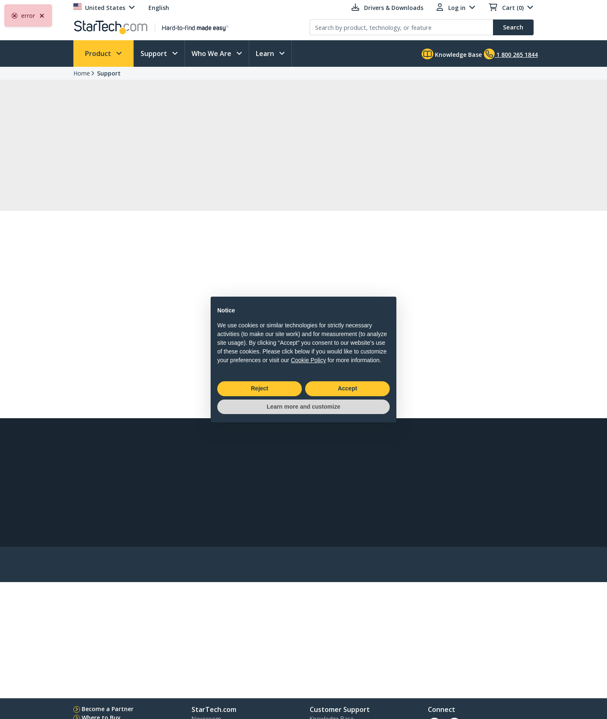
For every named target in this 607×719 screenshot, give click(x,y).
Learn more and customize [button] (303, 406)
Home (81, 73)
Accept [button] (347, 388)
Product (99, 53)
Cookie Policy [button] (308, 360)
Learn (266, 53)
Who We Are (212, 53)
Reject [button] (259, 388)
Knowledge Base (452, 54)
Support (155, 53)
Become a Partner (108, 709)
